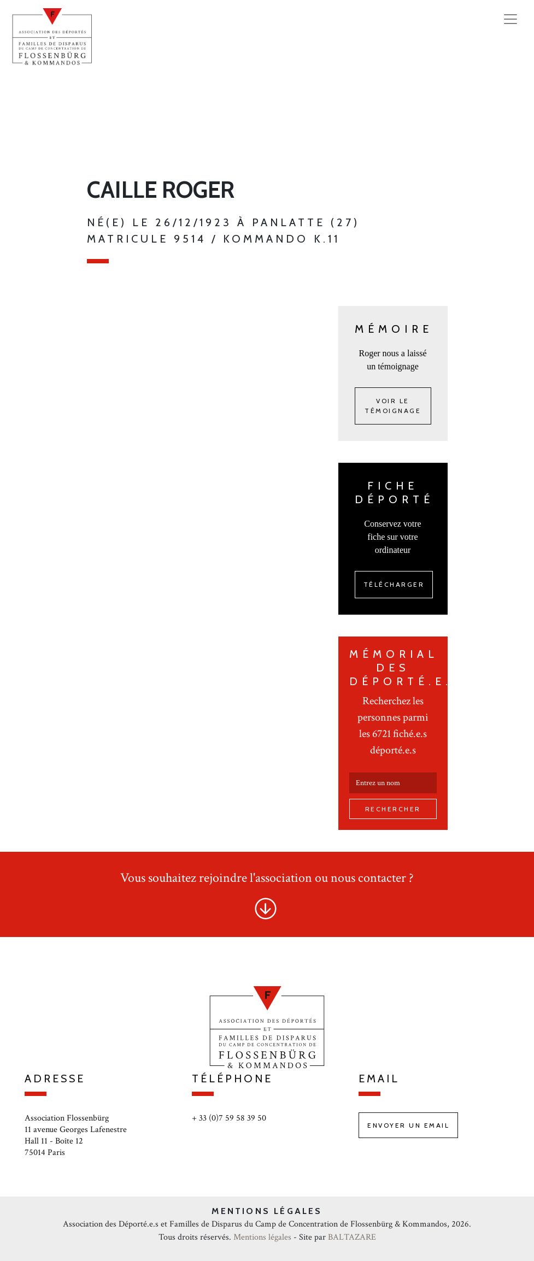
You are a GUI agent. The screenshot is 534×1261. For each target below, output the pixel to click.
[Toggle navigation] (510, 19)
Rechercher (393, 809)
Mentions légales (262, 1237)
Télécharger (394, 584)
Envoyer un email (408, 1125)
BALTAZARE (352, 1237)
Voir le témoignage (393, 406)
